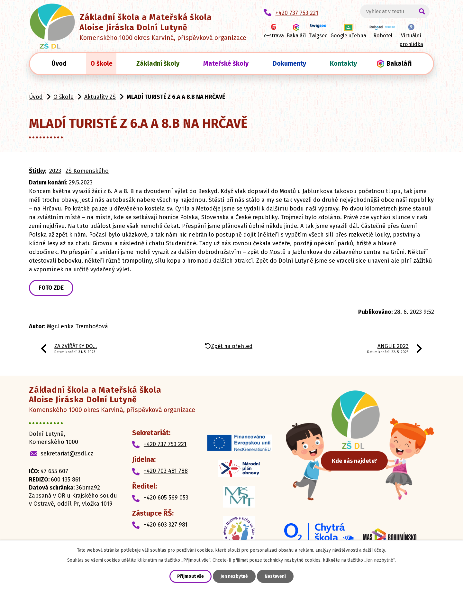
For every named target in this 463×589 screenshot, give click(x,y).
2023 (55, 170)
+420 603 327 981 (165, 524)
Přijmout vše (190, 576)
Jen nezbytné (234, 576)
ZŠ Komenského (87, 170)
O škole (101, 63)
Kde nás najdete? (357, 460)
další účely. (374, 550)
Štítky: (37, 170)
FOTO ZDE (51, 287)
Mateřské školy (226, 63)
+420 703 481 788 (166, 470)
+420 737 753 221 (165, 444)
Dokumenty (289, 63)
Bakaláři (399, 63)
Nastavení (275, 576)
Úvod (59, 63)
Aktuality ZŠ (100, 96)
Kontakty (343, 63)
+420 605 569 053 (166, 497)
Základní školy (157, 63)
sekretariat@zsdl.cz (67, 453)
